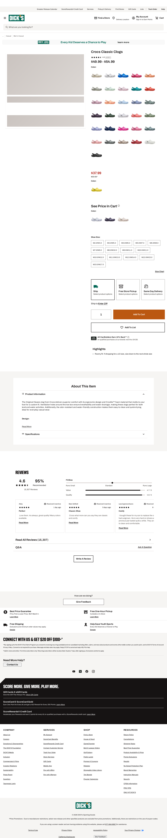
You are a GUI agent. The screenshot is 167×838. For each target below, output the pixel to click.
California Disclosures (67, 837)
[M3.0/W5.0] (111, 243)
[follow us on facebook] (86, 672)
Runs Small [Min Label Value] (70, 486)
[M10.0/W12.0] (98, 257)
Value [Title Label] (68, 490)
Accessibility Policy (100, 830)
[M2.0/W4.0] (97, 243)
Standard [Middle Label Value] (108, 486)
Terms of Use (33, 830)
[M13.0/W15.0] (147, 257)
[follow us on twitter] (80, 672)
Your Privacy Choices (132, 830)
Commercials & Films (11, 761)
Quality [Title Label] (69, 495)
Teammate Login (9, 784)
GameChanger (89, 744)
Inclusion (6, 757)
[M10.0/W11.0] (143, 250)
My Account (47, 735)
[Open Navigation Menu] (5, 18)
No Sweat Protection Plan (133, 766)
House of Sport (89, 739)
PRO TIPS (127, 788)
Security (127, 779)
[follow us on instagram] (93, 672)
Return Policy (129, 735)
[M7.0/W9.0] (97, 250)
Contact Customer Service (53, 748)
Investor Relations (10, 766)
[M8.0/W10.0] (112, 250)
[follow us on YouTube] (73, 672)
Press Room (7, 775)
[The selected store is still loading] (102, 18)
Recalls (126, 761)
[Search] (86, 27)
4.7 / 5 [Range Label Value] (149, 490)
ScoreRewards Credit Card (53, 744)
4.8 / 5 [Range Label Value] (149, 495)
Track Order (152, 9)
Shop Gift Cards (32, 695)
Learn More (123, 42)
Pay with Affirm (48, 770)
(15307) (108, 57)
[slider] (109, 482)
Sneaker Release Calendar (47, 9)
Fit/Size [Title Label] (69, 480)
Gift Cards (132, 9)
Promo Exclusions (130, 757)
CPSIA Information (130, 784)
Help (163, 9)
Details (12, 630)
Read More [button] (26, 427)
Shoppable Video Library (93, 770)
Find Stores (119, 9)
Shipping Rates (129, 744)
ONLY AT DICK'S (130, 792)
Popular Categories (91, 779)
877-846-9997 (110, 824)
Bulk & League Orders (92, 748)
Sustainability (8, 770)
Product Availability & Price (134, 752)
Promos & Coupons (91, 761)
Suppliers (6, 779)
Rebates (87, 766)
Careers (6, 739)
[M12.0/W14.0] (130, 257)
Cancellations (129, 739)
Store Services (48, 757)
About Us (6, 735)
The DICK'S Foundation (12, 748)
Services (90, 9)
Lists (142, 9)
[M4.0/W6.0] (125, 243)
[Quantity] (101, 314)
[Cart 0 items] (159, 18)
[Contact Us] (12, 665)
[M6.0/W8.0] (154, 243)
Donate (93, 630)
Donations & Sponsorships (13, 744)
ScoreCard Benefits (50, 739)
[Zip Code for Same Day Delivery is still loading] (121, 18)
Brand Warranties (130, 770)
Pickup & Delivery (104, 9)
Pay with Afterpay (49, 775)
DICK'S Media (8, 752)
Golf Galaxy (88, 752)
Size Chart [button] (159, 271)
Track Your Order (49, 752)
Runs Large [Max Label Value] (147, 486)
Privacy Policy (67, 830)
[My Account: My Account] (142, 18)
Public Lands (88, 757)
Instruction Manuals (131, 775)
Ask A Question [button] (145, 547)
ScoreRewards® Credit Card (72, 9)
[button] (103, 303)
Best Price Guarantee (132, 748)
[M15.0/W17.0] (98, 264)
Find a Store (88, 735)
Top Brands (88, 775)
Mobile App (47, 766)
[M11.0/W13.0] (114, 257)
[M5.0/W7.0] (140, 243)
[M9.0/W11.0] (127, 250)
